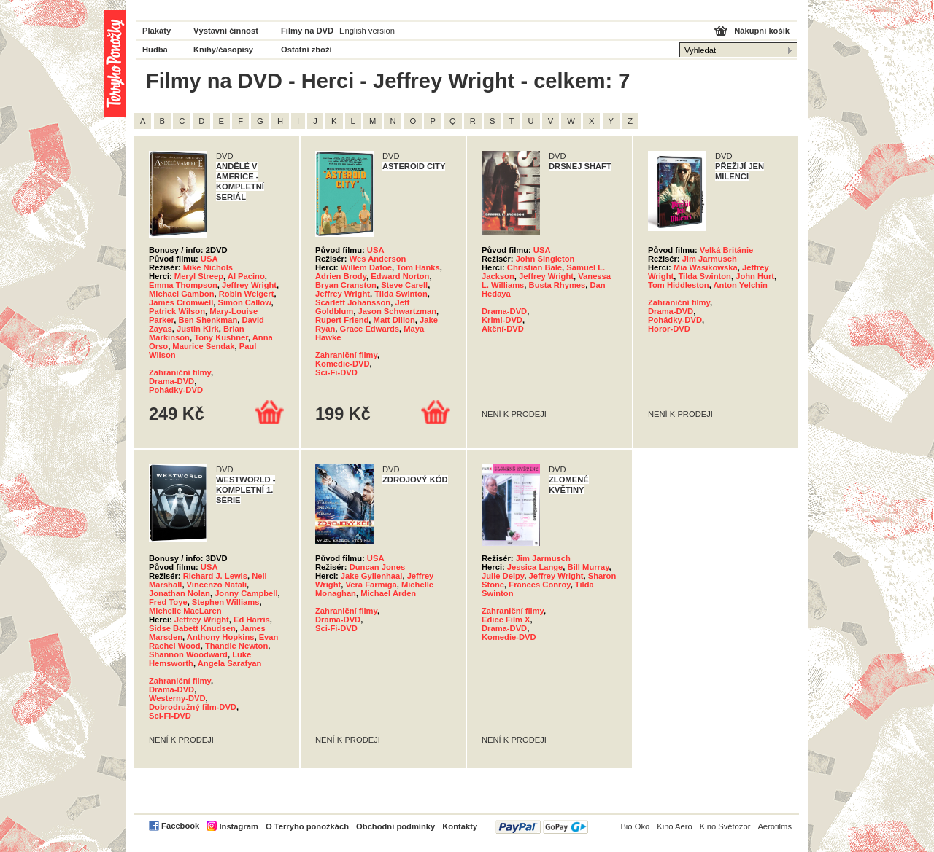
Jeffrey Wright (249, 285)
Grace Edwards (369, 328)
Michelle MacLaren (185, 610)
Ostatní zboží (306, 49)
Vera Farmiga (370, 584)
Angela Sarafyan (230, 663)
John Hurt (755, 276)
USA (209, 258)
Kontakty (459, 826)
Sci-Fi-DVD (336, 372)
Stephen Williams (226, 602)
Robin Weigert (246, 293)
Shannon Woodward (188, 654)
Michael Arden (388, 593)
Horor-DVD (669, 328)
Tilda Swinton (401, 293)
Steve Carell (404, 285)
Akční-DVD (503, 328)
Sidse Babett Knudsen (192, 628)
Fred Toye (168, 602)
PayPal (541, 827)
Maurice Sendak (203, 346)
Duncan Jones (377, 567)
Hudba (155, 49)
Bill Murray (588, 567)
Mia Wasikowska (706, 267)
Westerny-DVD (177, 698)
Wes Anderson (378, 258)
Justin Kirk (198, 328)
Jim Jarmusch (709, 258)
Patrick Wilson (177, 311)
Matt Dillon (394, 320)
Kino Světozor (725, 826)
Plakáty (156, 30)
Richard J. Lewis (215, 575)
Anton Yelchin (741, 285)
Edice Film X (506, 619)
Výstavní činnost (225, 30)
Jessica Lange (535, 567)
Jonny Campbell (246, 593)
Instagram (238, 826)
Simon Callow (244, 302)
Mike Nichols (208, 267)
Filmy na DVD (307, 30)
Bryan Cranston (346, 285)
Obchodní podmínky (395, 826)
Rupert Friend (341, 320)
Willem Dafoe (366, 267)
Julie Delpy (503, 575)
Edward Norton (400, 276)
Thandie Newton (236, 645)
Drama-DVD (171, 381)
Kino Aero (674, 826)
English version (367, 30)
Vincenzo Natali (217, 584)
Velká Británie (726, 250)
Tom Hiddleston (678, 285)
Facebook (180, 825)
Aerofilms (774, 826)
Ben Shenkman (207, 320)
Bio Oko (634, 826)
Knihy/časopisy (223, 49)
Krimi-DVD (502, 320)
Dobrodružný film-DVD (192, 707)
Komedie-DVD (342, 363)
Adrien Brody (340, 276)
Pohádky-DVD (176, 390)
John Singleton (545, 258)
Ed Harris (252, 619)
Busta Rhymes (557, 285)
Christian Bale (534, 267)
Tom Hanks (417, 267)
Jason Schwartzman (397, 311)
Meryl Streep (198, 276)
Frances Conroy (539, 584)
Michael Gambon (182, 293)
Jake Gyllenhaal (372, 575)
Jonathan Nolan (179, 593)
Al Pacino (246, 276)
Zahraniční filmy (180, 372)
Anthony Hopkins (221, 637)
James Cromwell (181, 302)
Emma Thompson (183, 285)
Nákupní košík (762, 30)
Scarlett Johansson (352, 302)
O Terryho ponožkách (307, 826)
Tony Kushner (221, 337)
